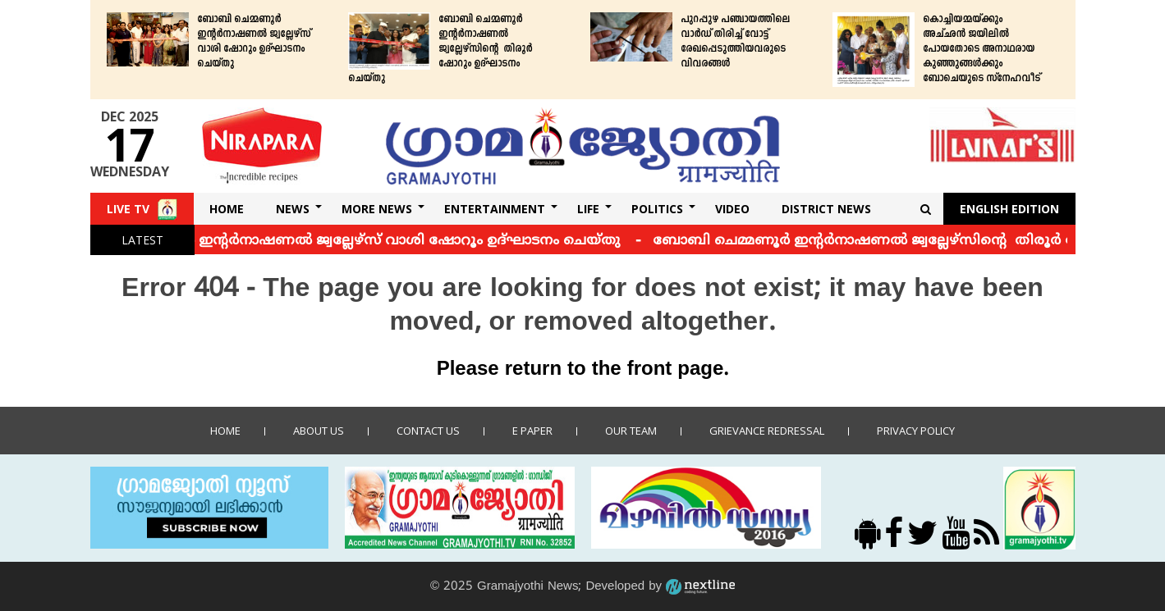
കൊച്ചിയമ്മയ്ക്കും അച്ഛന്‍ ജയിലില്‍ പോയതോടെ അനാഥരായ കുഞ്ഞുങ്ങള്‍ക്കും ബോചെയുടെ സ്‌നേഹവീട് (981, 49)
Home (226, 209)
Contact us (428, 430)
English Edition (1009, 209)
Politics (657, 209)
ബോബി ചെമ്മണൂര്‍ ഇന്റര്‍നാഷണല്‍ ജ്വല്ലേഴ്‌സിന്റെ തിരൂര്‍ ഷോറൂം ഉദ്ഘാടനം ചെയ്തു (440, 49)
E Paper (532, 430)
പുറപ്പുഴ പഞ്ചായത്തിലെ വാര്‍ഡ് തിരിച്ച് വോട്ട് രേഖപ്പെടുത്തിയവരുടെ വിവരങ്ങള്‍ (735, 41)
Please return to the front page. (583, 370)
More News (377, 209)
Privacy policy (916, 430)
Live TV (128, 209)
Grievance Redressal (766, 430)
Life (588, 209)
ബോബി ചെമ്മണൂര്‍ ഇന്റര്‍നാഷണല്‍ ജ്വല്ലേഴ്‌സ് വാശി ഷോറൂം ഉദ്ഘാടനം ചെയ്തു (253, 41)
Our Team (631, 430)
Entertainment (494, 209)
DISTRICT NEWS (826, 209)
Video (732, 209)
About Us (318, 430)
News (293, 209)
